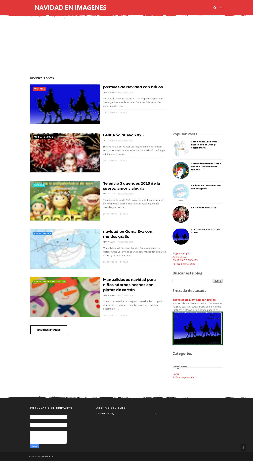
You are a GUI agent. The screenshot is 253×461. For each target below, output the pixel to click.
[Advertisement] (97, 49)
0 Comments (108, 112)
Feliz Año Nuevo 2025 (121, 135)
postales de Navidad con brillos (130, 87)
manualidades (42, 235)
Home (176, 374)
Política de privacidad (184, 263)
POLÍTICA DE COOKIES (185, 260)
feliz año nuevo (43, 138)
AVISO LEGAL (180, 257)
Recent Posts (42, 78)
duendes (39, 186)
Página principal (181, 253)
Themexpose (47, 456)
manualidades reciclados (49, 283)
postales (39, 89)
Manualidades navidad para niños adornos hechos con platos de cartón (132, 286)
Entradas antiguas (49, 332)
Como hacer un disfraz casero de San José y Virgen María (204, 144)
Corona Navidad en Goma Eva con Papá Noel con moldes (206, 166)
